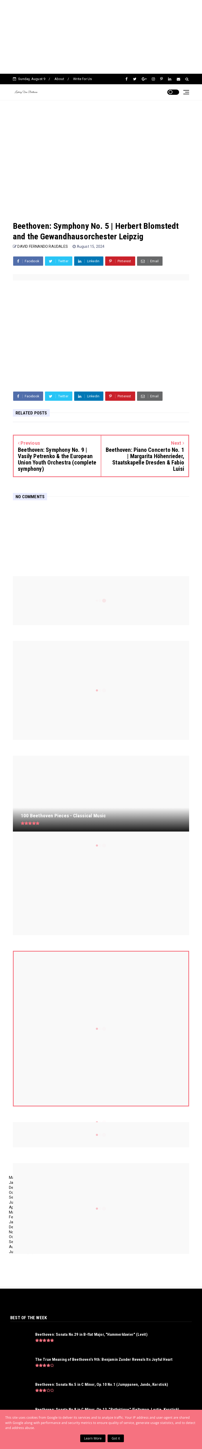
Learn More (93, 1438)
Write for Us (82, 79)
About (59, 79)
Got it (116, 1438)
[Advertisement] (99, 37)
